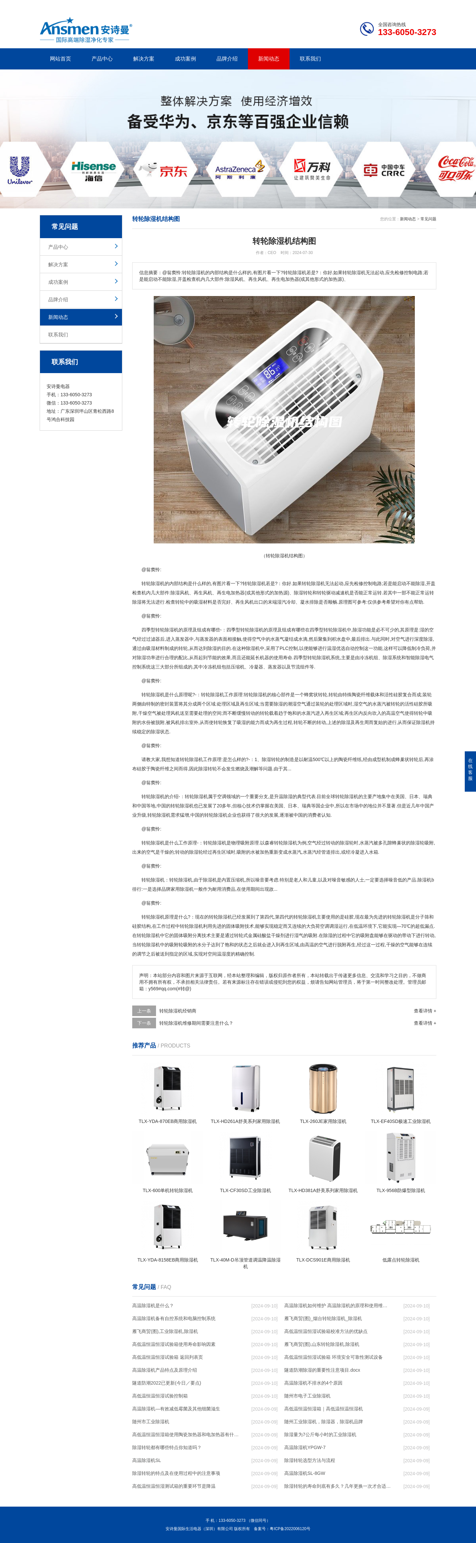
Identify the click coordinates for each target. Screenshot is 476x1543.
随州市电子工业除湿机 (307, 1395)
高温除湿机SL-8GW (304, 1473)
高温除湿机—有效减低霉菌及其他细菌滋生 (176, 1408)
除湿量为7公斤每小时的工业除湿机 (320, 1434)
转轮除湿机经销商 (177, 1010)
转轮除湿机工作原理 (200, 759)
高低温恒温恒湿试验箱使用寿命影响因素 (174, 1344)
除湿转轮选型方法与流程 (309, 1460)
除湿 (256, 583)
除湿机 (158, 583)
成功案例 (185, 59)
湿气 (298, 935)
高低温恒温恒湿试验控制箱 (160, 1395)
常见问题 (428, 219)
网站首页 (60, 59)
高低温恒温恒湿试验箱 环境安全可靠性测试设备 (333, 1357)
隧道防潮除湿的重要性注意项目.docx (322, 1370)
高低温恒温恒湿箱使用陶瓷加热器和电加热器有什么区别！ (185, 1434)
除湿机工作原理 (226, 694)
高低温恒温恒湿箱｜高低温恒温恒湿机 (323, 1408)
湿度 (226, 954)
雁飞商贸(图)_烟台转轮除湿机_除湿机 (323, 1318)
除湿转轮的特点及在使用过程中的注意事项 (176, 1473)
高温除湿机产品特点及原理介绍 (164, 1370)
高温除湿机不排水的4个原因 (313, 1383)
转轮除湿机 (313, 583)
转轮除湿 (164, 629)
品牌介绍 (227, 59)
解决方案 (143, 59)
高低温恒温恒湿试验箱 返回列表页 (167, 1357)
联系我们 (310, 59)
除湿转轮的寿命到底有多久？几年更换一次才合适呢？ (337, 1486)
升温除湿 (283, 796)
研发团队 (367, 5)
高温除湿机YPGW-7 (305, 1447)
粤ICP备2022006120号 (290, 1528)
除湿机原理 (162, 917)
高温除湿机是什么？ (153, 1305)
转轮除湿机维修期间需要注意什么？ (196, 1023)
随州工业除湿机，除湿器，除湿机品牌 (323, 1421)
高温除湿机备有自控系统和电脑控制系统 (174, 1318)
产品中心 (102, 59)
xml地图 (428, 5)
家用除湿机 (182, 889)
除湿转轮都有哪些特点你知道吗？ (167, 1447)
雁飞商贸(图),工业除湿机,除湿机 (165, 1331)
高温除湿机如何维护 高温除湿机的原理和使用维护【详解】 (337, 1305)
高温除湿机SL (146, 1460)
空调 (221, 796)
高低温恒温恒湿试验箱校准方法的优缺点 (326, 1331)
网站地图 (398, 5)
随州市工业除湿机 (150, 1421)
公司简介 (336, 5)
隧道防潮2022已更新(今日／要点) (166, 1383)
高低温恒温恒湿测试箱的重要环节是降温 (174, 1486)
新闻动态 (268, 59)
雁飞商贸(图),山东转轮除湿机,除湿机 (321, 1344)
